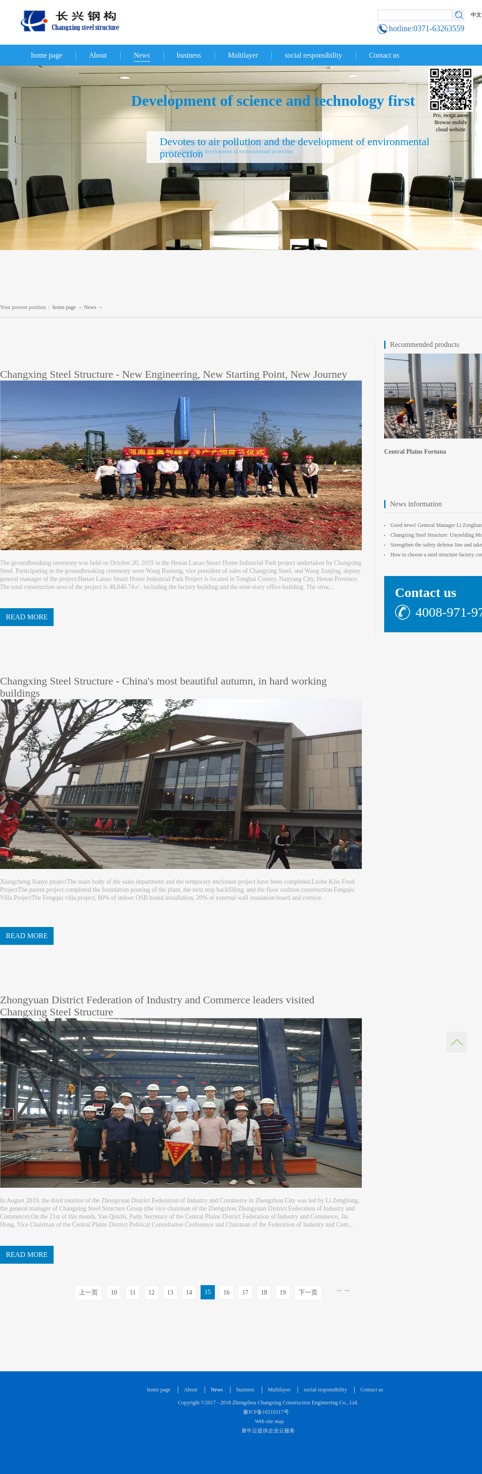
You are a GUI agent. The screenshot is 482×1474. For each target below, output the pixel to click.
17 (245, 1292)
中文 (476, 15)
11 (132, 1292)
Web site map (268, 1421)
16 (226, 1292)
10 (114, 1292)
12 (151, 1292)
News (90, 307)
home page (47, 55)
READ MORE (27, 617)
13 (170, 1292)
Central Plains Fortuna (415, 451)
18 (264, 1292)
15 (208, 1292)
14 (189, 1292)
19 (283, 1292)
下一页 (308, 1292)
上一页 (88, 1292)
